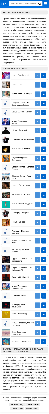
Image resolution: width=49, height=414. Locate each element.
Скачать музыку (16, 404)
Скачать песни (33, 404)
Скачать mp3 (17, 408)
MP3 (4, 4)
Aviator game (31, 408)
